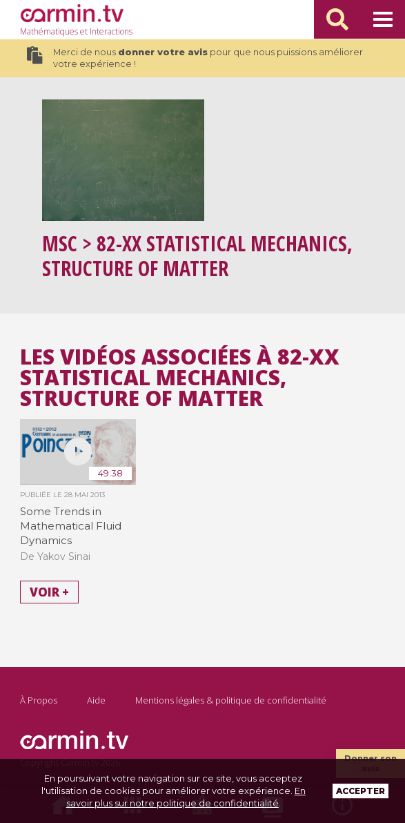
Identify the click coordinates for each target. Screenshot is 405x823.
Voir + (49, 592)
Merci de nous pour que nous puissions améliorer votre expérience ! (194, 58)
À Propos (38, 700)
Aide (96, 700)
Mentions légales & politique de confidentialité (230, 700)
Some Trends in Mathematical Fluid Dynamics (70, 525)
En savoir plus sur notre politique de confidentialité (186, 797)
